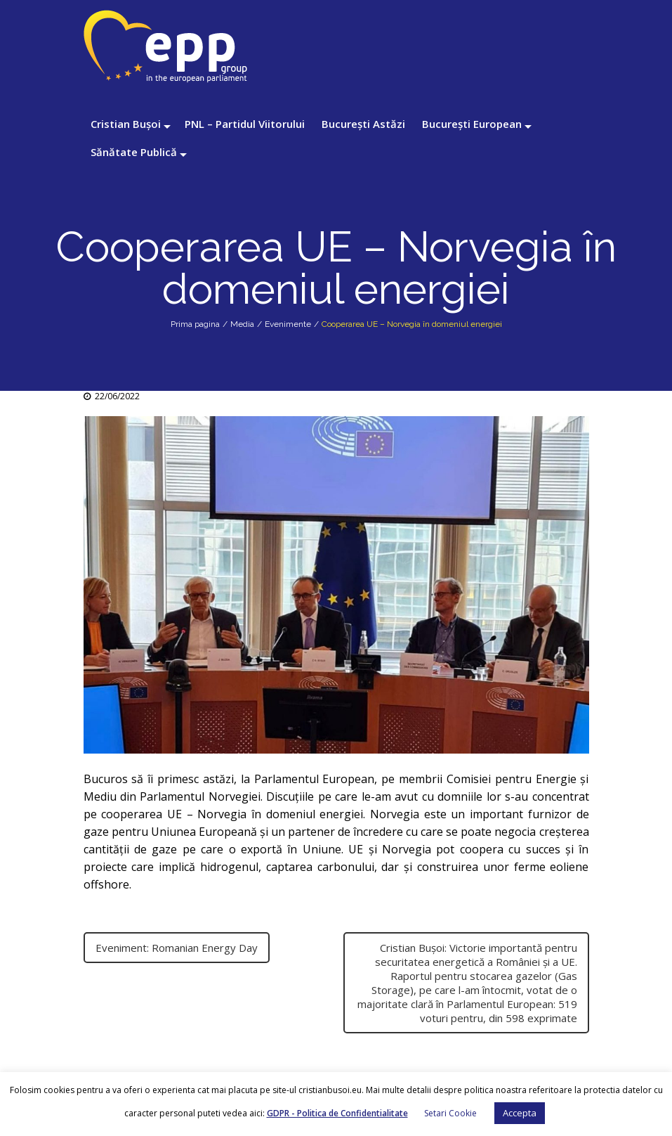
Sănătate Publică (134, 152)
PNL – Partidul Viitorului (245, 124)
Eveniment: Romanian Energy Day (176, 948)
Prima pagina (195, 324)
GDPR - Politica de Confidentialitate (337, 1113)
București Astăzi (363, 124)
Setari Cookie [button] (450, 1113)
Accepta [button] (519, 1112)
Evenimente (288, 324)
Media (242, 324)
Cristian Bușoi (126, 124)
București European (472, 124)
